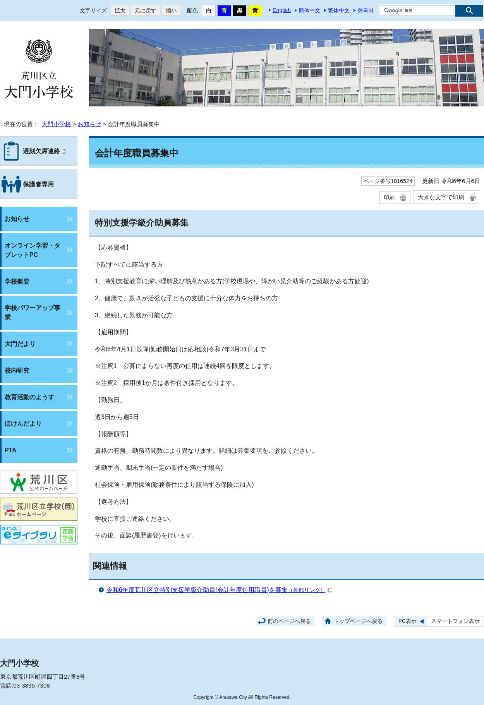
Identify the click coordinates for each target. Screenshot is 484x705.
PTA (10, 450)
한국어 (365, 10)
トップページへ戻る (358, 621)
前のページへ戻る (289, 621)
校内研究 (17, 370)
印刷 (389, 197)
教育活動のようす (29, 397)
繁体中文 (339, 10)
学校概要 (17, 281)
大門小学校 (56, 124)
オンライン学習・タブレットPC (32, 250)
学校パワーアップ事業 (32, 312)
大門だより (20, 344)
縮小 (169, 10)
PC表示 (407, 621)
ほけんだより (23, 423)
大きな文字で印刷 (441, 197)
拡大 (118, 10)
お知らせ (89, 124)
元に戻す (143, 10)
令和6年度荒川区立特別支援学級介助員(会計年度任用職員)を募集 (219, 590)
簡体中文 (309, 10)
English (282, 10)
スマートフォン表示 (455, 621)
